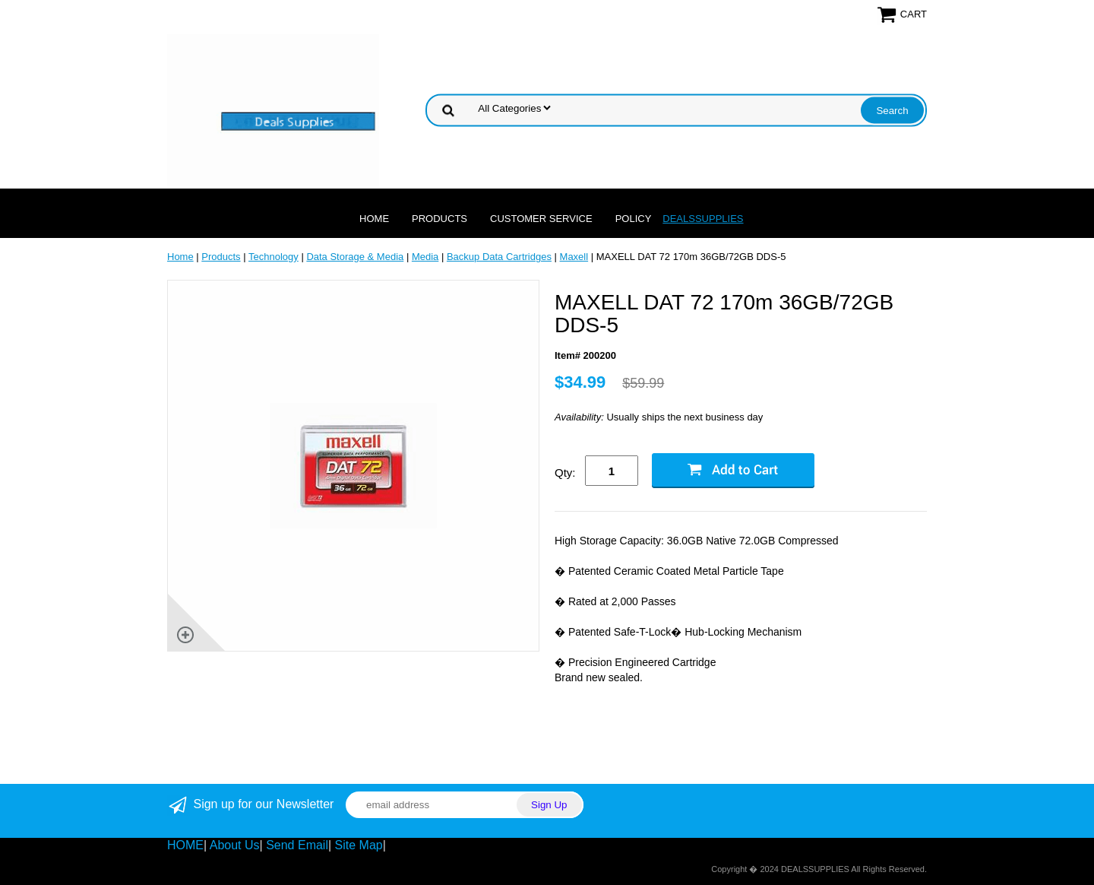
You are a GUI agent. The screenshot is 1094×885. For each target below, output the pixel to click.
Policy (633, 218)
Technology (273, 256)
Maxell (574, 256)
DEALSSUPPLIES (702, 218)
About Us (235, 845)
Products (439, 218)
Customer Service (541, 218)
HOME (185, 845)
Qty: (565, 472)
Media (425, 256)
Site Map (359, 845)
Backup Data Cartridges (499, 256)
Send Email (297, 845)
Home (374, 218)
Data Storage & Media (354, 256)
